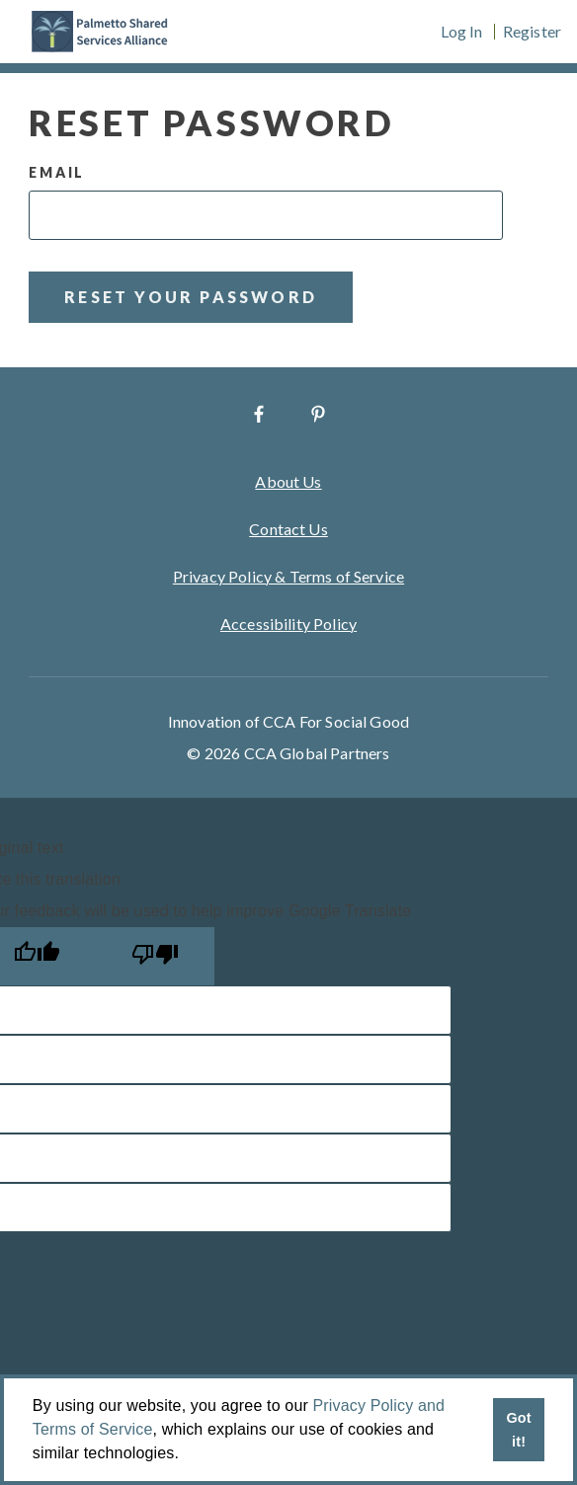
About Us (288, 481)
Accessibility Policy (288, 623)
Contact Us (288, 528)
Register (532, 31)
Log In (462, 31)
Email (57, 172)
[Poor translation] (155, 956)
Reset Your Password (190, 296)
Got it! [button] (518, 1429)
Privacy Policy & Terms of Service (288, 576)
